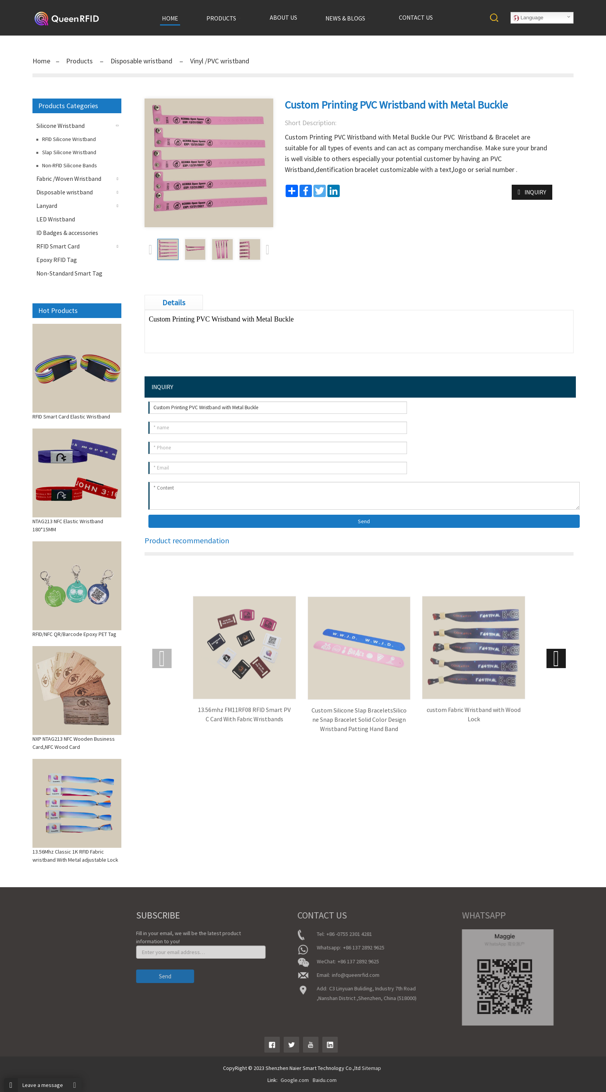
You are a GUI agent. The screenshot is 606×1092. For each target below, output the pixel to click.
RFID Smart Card (58, 246)
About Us (24, 945)
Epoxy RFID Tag (56, 260)
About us (283, 17)
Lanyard (46, 205)
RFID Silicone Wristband (69, 139)
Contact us (416, 17)
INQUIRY (535, 192)
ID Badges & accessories (67, 232)
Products (80, 60)
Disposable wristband (141, 60)
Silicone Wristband (60, 125)
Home (41, 60)
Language (528, 18)
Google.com (295, 1080)
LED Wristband (55, 219)
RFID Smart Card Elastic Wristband (71, 416)
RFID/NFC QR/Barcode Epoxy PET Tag (74, 634)
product (23, 956)
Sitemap (371, 1068)
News (20, 967)
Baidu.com (325, 1080)
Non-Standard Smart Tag (69, 273)
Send (364, 521)
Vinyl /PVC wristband (219, 60)
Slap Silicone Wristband (69, 152)
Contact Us (26, 978)
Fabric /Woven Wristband (68, 178)
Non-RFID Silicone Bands (69, 165)
